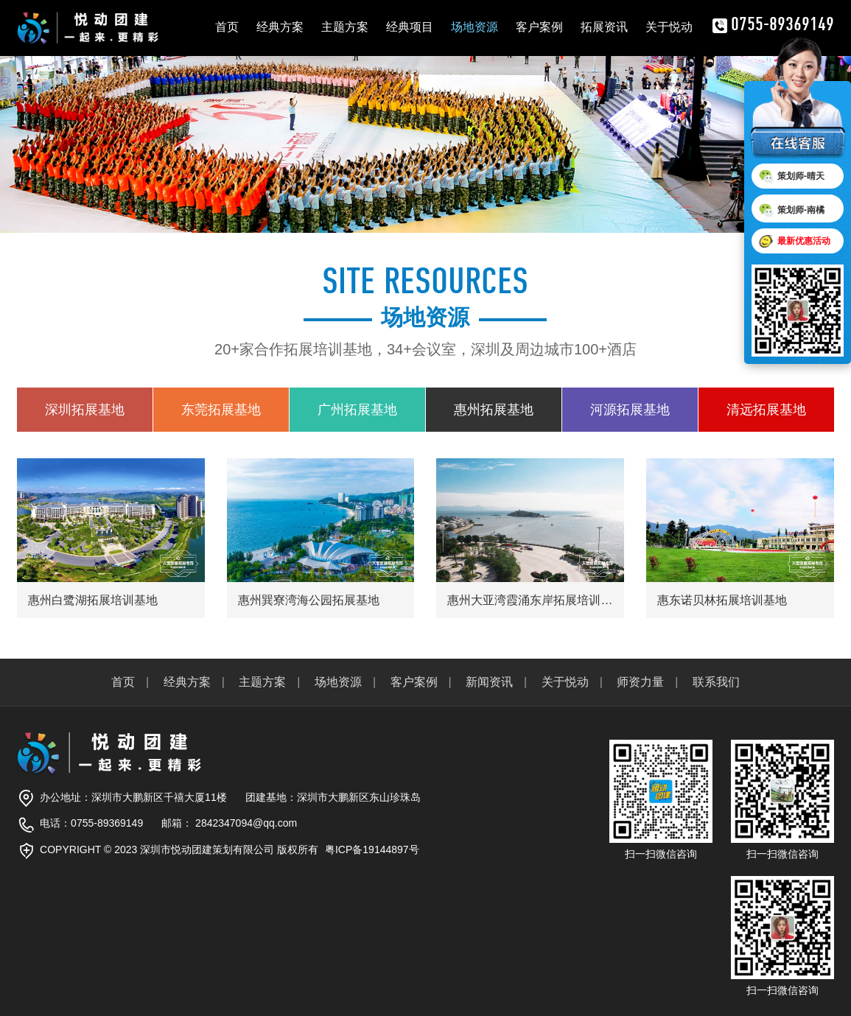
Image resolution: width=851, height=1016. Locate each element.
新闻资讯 (489, 682)
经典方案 (280, 27)
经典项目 (409, 27)
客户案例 (539, 27)
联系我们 (716, 682)
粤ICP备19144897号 (372, 849)
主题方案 (344, 27)
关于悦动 (669, 27)
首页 (227, 27)
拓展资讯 (604, 27)
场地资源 (474, 27)
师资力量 (640, 682)
